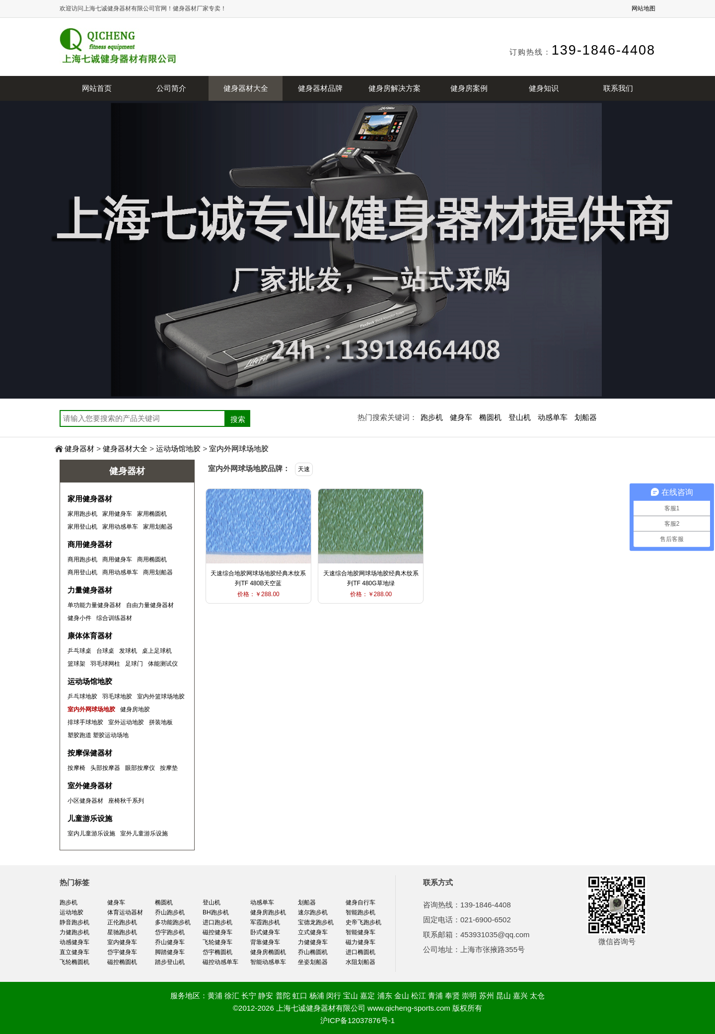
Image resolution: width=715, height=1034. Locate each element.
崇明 (469, 995)
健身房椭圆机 (268, 952)
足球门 (134, 663)
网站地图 (643, 8)
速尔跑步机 (313, 912)
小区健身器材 (85, 800)
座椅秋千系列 (126, 800)
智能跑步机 (360, 912)
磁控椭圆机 (122, 962)
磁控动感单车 (220, 962)
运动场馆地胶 (178, 448)
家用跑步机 (82, 513)
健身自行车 (360, 902)
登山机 (519, 417)
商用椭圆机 (152, 559)
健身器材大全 (245, 88)
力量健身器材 (90, 590)
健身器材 (79, 448)
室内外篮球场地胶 (161, 696)
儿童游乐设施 (90, 818)
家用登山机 (82, 526)
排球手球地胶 (85, 722)
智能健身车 (360, 932)
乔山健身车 (170, 942)
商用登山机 (82, 572)
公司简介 (171, 88)
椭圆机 (490, 417)
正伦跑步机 (122, 922)
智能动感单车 (268, 962)
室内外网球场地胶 (239, 448)
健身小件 (79, 618)
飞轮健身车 (217, 942)
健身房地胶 (135, 709)
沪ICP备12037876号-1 (357, 1020)
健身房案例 (469, 88)
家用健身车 (117, 513)
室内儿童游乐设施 (91, 833)
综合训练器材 (114, 618)
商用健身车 (117, 559)
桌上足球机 (157, 650)
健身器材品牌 (320, 88)
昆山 (503, 995)
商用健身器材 (90, 544)
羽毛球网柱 (105, 663)
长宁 (248, 995)
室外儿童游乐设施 (144, 833)
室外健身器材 (90, 785)
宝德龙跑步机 (316, 922)
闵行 (333, 995)
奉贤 (452, 995)
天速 (304, 469)
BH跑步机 (216, 912)
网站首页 (97, 88)
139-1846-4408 (603, 50)
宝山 (350, 995)
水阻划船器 (360, 962)
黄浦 (215, 995)
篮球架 (76, 663)
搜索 (237, 419)
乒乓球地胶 (82, 696)
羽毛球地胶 (117, 696)
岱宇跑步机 (170, 932)
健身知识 (544, 88)
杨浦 (316, 995)
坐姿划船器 (313, 962)
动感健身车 (74, 942)
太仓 (537, 995)
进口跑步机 (217, 922)
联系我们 (618, 88)
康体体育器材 (90, 635)
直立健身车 (74, 952)
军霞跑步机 (265, 922)
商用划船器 (158, 572)
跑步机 (432, 417)
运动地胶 (71, 912)
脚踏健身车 (170, 952)
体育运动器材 (125, 912)
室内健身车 (122, 942)
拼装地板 (161, 722)
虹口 (299, 995)
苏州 (486, 995)
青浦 (435, 995)
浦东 (384, 995)
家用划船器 (158, 526)
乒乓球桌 (79, 650)
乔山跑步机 (170, 912)
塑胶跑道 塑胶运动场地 (98, 735)
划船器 (585, 417)
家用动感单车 (120, 526)
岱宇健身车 (122, 952)
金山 (401, 995)
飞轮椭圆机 (74, 962)
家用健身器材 (90, 498)
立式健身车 (313, 932)
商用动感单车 (120, 572)
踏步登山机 (170, 962)
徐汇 (231, 995)
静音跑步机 (74, 922)
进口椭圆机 (360, 952)
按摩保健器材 (90, 753)
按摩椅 (76, 767)
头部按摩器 (105, 767)
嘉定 (367, 995)
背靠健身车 (265, 942)
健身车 (461, 417)
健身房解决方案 (394, 88)
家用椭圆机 (152, 513)
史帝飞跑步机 (363, 922)
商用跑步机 (82, 559)
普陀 (283, 995)
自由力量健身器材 (150, 605)
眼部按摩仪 (140, 767)
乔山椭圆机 (313, 952)
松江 (418, 995)
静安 (265, 995)
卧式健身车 (265, 932)
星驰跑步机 (122, 932)
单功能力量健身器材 (94, 605)
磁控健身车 (217, 932)
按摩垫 (169, 767)
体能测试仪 (163, 663)
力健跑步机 (74, 932)
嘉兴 (520, 995)
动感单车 (553, 417)
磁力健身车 (360, 942)
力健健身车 (313, 942)
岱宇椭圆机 (217, 952)
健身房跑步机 (268, 912)
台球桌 (105, 650)
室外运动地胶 (126, 722)
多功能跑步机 (173, 922)
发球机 (128, 650)
